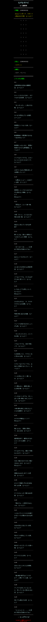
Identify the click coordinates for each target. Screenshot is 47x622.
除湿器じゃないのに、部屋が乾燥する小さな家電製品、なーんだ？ (23, 148)
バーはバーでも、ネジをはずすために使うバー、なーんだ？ (23, 279)
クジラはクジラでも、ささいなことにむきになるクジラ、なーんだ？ (23, 160)
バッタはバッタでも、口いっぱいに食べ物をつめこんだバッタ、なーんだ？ (23, 398)
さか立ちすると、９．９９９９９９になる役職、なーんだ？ (23, 304)
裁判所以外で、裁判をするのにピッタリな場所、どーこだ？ (23, 441)
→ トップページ (23, 617)
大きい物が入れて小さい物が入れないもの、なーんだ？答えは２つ (23, 463)
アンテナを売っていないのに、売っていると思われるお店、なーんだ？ (23, 590)
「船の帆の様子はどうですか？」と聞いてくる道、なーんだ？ (23, 578)
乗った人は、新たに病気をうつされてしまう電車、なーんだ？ (23, 237)
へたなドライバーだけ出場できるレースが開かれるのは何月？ (23, 515)
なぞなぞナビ (23, 3)
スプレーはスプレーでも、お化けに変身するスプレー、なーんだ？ (23, 366)
